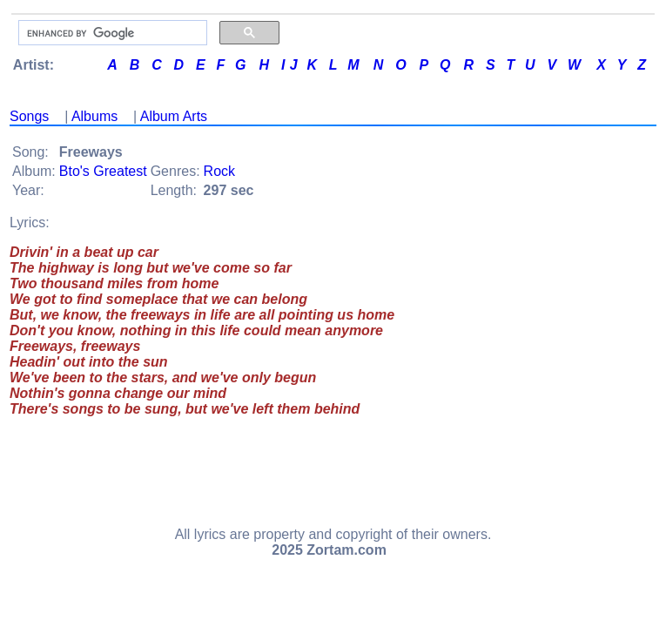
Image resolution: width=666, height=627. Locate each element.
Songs (29, 116)
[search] (111, 33)
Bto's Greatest (103, 171)
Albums (94, 116)
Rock (219, 171)
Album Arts (173, 116)
